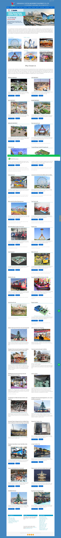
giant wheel (36, 196)
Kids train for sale (42, 521)
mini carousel (16, 318)
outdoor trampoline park (41, 168)
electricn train (20, 246)
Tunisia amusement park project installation (39, 349)
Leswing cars (42, 273)
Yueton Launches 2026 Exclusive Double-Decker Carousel (41, 468)
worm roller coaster (18, 222)
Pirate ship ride (44, 143)
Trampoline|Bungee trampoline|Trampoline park (39, 147)
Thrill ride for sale (11, 147)
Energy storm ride (21, 168)
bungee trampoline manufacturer (44, 322)
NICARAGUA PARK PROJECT (12, 77)
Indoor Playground (11, 252)
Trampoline (46, 168)
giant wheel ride (40, 196)
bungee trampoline (49, 167)
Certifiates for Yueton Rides (12, 521)
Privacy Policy (10, 522)
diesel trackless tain (12, 246)
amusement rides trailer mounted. (13, 297)
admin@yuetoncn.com (28, 528)
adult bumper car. (34, 297)
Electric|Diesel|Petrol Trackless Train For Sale (16, 226)
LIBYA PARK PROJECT (34, 77)
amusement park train (35, 221)
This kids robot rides (47, 273)
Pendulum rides (34, 226)
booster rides (16, 167)
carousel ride (20, 317)
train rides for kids (37, 222)
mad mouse (24, 221)
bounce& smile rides (21, 167)
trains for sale (42, 222)
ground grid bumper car (46, 297)
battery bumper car (40, 297)
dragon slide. (15, 221)
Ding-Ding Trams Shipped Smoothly (37, 491)
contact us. (35, 527)
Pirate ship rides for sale (35, 123)
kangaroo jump (18, 196)
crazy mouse (11, 221)
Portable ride (20, 297)
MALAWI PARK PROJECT (35, 100)
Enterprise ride (26, 168)
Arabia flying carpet (12, 167)
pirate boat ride (39, 143)
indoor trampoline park (34, 168)
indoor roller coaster (19, 221)
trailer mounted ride (25, 297)
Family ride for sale (11, 175)
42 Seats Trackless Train (35, 444)
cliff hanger (13, 168)
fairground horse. (24, 317)
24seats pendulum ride (35, 246)
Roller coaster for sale (42, 525)
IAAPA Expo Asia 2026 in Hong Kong (37, 327)
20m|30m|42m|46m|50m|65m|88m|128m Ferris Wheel (41, 175)
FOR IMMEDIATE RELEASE (12, 491)
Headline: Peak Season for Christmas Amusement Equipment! (18, 327)
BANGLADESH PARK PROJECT (12, 123)
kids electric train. (25, 246)
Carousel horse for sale (12, 302)
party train (32, 222)
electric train (16, 246)
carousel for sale (11, 317)
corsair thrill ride (34, 143)
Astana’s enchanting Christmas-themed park (16, 468)
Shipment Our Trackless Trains (36, 421)
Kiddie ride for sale (34, 252)
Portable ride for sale (11, 277)
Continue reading (11, 95)
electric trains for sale (42, 221)
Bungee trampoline (34, 302)
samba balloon (22, 196)
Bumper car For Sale (42, 526)
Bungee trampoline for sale (43, 528)
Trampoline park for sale (43, 529)
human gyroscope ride (13, 196)
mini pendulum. (48, 246)
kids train (46, 221)
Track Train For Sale (34, 201)
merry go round (12, 318)
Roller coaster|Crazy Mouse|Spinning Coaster (16, 201)
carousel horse (16, 317)
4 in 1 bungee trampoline (35, 322)
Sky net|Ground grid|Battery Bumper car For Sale (39, 277)
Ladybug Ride (38, 273)
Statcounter (2, 537)
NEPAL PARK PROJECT (11, 100)
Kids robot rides (33, 273)
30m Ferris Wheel (34, 373)
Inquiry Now (17, 95)
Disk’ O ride (17, 168)
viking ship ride (48, 143)
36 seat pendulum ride (42, 246)
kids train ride (50, 221)
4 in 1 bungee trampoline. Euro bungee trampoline (39, 167)
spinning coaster (12, 222)
